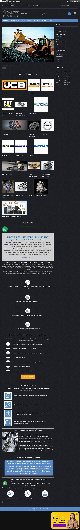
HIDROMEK (5, 155)
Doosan (31, 155)
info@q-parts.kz (60, 61)
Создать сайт (12, 1)
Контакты (29, 20)
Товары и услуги (14, 20)
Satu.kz (47, 510)
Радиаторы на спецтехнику (10, 216)
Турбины (5, 134)
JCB (3, 94)
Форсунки (5, 174)
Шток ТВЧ (18, 195)
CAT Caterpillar (7, 113)
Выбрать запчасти (27, 376)
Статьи (50, 20)
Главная (5, 20)
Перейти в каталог (28, 257)
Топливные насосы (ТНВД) (37, 195)
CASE (30, 94)
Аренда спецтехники (40, 20)
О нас (23, 20)
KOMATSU (18, 155)
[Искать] (69, 13)
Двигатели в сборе (8, 195)
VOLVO (43, 134)
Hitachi (44, 94)
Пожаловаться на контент (45, 512)
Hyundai (31, 113)
